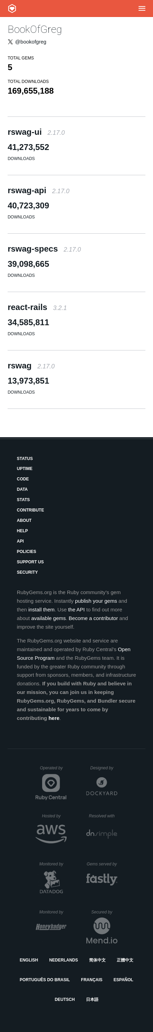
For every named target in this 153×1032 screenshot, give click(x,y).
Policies (26, 551)
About (24, 520)
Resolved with (103, 816)
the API (76, 609)
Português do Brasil (45, 979)
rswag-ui (36, 132)
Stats (23, 499)
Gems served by (102, 864)
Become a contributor (93, 618)
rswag (31, 365)
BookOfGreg (35, 29)
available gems (48, 618)
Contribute (30, 510)
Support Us (30, 562)
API (20, 541)
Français (92, 979)
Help (22, 530)
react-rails (37, 307)
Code (23, 479)
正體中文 (125, 960)
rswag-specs (44, 248)
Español (123, 979)
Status (25, 458)
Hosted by (54, 816)
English (29, 960)
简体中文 (97, 960)
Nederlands (63, 960)
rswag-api (38, 190)
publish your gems (96, 601)
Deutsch (65, 999)
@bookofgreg (30, 42)
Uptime (24, 468)
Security (27, 572)
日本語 (92, 999)
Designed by (103, 768)
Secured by (104, 912)
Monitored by (53, 864)
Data (22, 489)
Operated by (53, 770)
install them (41, 609)
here (53, 718)
